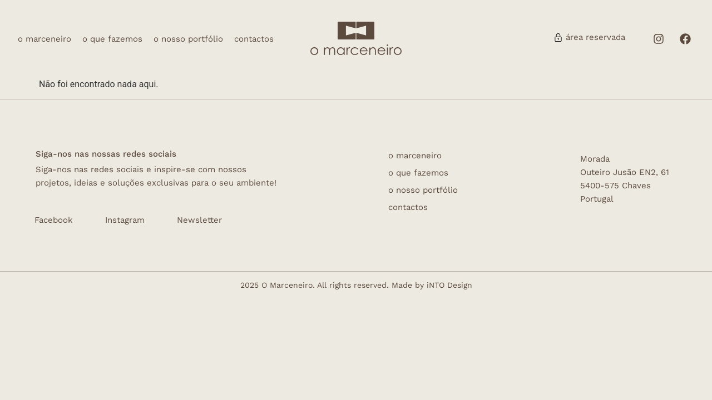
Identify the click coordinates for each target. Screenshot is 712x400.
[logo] (356, 30)
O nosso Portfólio (188, 39)
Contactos (254, 39)
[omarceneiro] (356, 49)
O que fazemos (112, 39)
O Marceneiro (44, 39)
